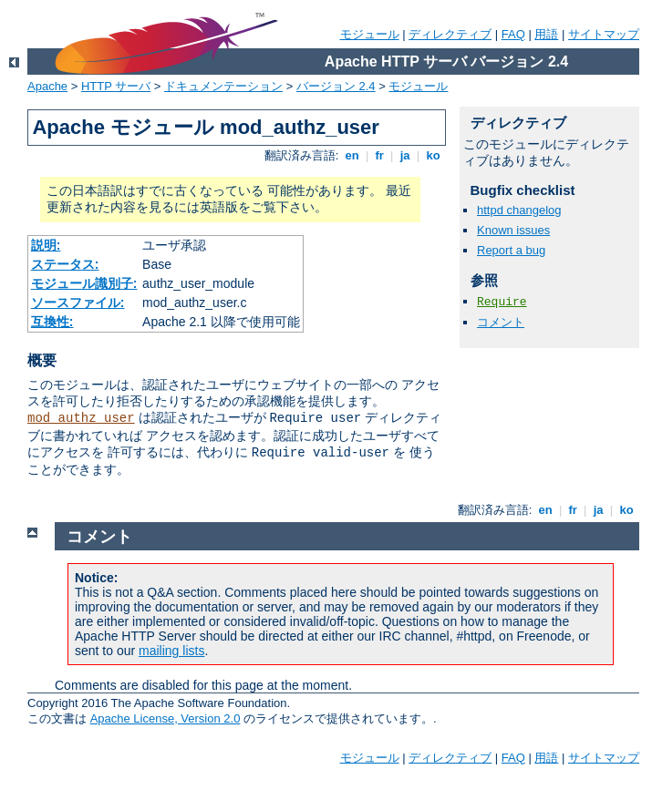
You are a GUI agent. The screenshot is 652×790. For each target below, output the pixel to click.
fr (380, 155)
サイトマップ (603, 34)
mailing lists (171, 650)
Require (502, 302)
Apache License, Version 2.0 (165, 718)
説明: (46, 245)
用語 (546, 34)
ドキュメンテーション (223, 86)
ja (405, 155)
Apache (47, 86)
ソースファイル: (78, 302)
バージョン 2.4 (336, 86)
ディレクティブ (450, 34)
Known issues (513, 230)
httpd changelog (519, 210)
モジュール (369, 34)
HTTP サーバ (115, 86)
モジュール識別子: (84, 283)
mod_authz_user (81, 418)
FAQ (513, 34)
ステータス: (65, 264)
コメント (500, 322)
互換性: (52, 321)
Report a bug (511, 250)
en (352, 155)
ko (433, 155)
